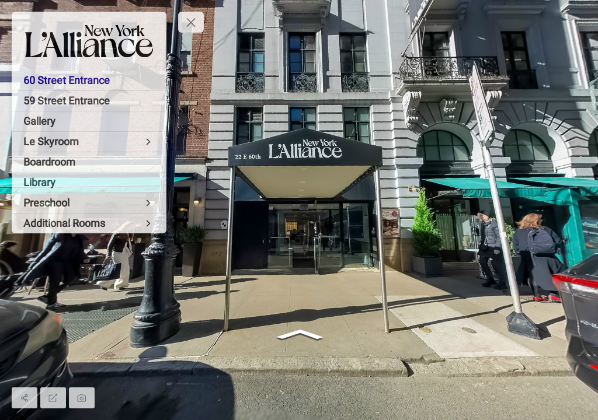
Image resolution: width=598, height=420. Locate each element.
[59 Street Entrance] (89, 101)
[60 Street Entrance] (89, 80)
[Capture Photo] (82, 397)
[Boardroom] (89, 162)
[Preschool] (89, 203)
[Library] (89, 182)
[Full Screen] (53, 397)
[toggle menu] (191, 22)
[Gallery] (89, 121)
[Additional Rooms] (89, 223)
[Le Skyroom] (89, 142)
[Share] (24, 397)
